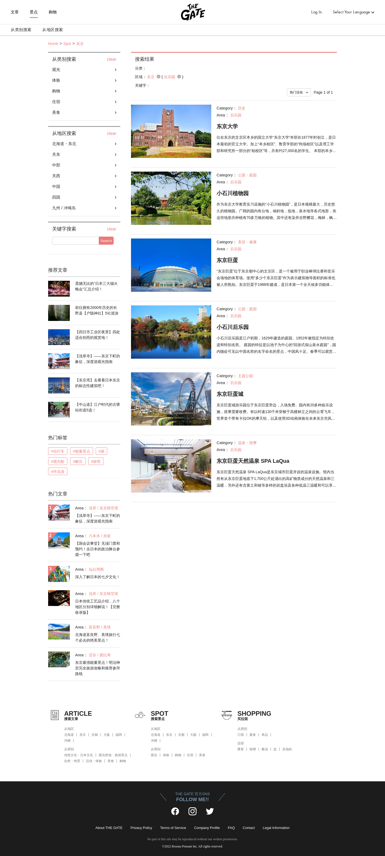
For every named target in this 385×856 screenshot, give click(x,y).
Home (53, 43)
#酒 (102, 451)
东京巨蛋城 (230, 394)
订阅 (240, 735)
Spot (67, 43)
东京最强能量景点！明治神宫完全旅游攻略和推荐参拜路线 (97, 668)
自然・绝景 (72, 761)
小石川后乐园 (233, 327)
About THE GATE (108, 828)
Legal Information (276, 828)
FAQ (231, 828)
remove (158, 76)
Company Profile (207, 828)
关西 (56, 175)
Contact (249, 828)
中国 (56, 186)
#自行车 (57, 451)
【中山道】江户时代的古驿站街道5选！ (97, 407)
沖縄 (67, 741)
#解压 (78, 461)
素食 (252, 735)
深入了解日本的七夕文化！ (97, 577)
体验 (56, 80)
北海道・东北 (64, 143)
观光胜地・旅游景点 (113, 755)
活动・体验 (94, 761)
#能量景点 (81, 451)
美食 (56, 112)
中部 (56, 165)
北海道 (69, 735)
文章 (15, 12)
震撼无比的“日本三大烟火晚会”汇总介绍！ (96, 286)
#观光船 (57, 461)
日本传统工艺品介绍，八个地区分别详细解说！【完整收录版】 (97, 607)
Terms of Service (173, 828)
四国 (56, 197)
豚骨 (240, 749)
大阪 (106, 735)
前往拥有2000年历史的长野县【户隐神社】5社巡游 (96, 310)
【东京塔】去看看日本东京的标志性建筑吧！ (97, 383)
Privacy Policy (141, 828)
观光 (56, 69)
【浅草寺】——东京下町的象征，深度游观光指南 (97, 359)
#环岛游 (57, 471)
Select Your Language (351, 12)
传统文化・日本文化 (78, 755)
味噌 (252, 749)
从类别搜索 (21, 29)
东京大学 (227, 126)
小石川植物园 (233, 193)
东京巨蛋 (227, 260)
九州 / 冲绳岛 (64, 208)
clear (111, 59)
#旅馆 (96, 461)
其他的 (287, 749)
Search (106, 241)
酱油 (264, 749)
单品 (264, 735)
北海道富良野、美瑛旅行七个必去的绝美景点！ (97, 637)
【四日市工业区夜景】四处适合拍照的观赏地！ (97, 335)
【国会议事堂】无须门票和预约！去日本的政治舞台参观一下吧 (97, 549)
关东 (56, 154)
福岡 (119, 735)
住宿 (56, 101)
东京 (80, 43)
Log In (316, 12)
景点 (34, 12)
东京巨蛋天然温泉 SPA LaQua (253, 461)
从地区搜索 (52, 29)
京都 (94, 735)
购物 (53, 12)
